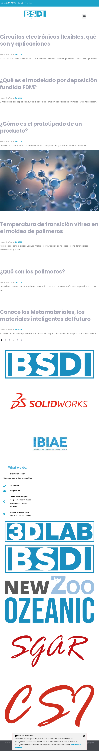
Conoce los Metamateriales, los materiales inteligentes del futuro (45, 315)
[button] (84, 16)
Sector (18, 54)
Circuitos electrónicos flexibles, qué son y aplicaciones (48, 40)
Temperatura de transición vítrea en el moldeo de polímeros (49, 228)
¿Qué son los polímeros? (32, 271)
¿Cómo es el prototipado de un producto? (41, 127)
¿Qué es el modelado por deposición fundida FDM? (48, 84)
